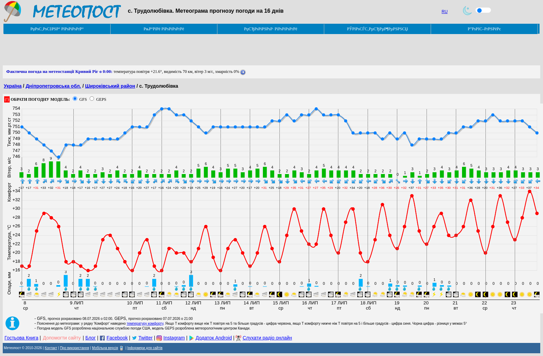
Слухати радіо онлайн (267, 338)
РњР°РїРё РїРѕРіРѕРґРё (164, 28)
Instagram (174, 338)
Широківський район (110, 86)
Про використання (74, 348)
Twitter (146, 338)
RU (445, 11)
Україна (13, 86)
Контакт (51, 348)
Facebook (116, 338)
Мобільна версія (105, 348)
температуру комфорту (145, 323)
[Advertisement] (128, 49)
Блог (90, 338)
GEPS (101, 99)
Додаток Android (214, 338)
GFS (83, 99)
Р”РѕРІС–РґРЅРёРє (484, 28)
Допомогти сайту (62, 338)
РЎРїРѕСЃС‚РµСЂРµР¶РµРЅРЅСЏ (377, 28)
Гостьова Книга (21, 338)
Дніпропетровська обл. (53, 86)
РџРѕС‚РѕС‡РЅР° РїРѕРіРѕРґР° (57, 28)
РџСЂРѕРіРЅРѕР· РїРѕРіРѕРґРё (270, 28)
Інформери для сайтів (145, 348)
